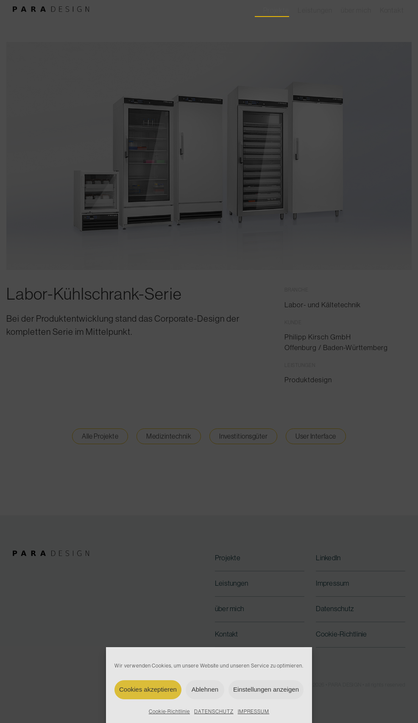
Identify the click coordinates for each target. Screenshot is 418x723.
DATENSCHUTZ (214, 712)
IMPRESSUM (254, 712)
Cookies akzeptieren (148, 689)
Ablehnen (205, 689)
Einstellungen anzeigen (266, 689)
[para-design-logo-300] (51, 10)
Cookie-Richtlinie (169, 712)
